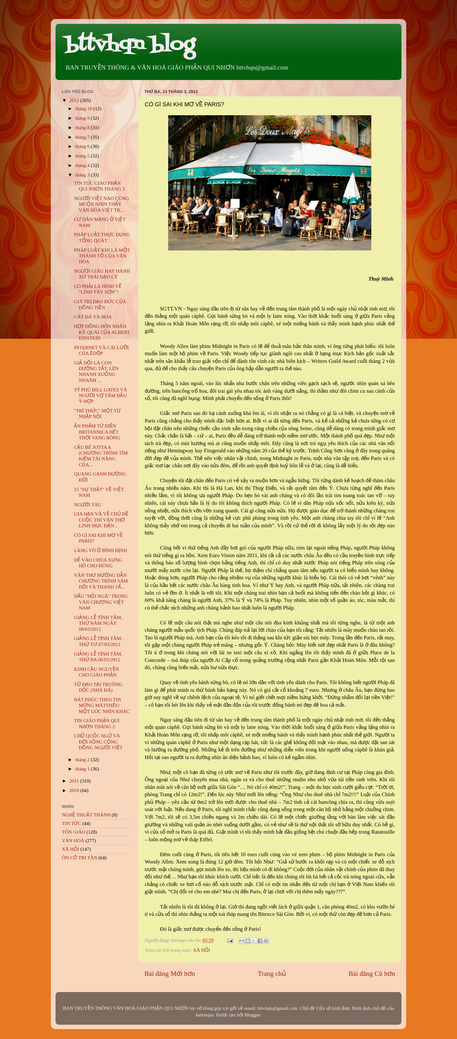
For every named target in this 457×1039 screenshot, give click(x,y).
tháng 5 (83, 155)
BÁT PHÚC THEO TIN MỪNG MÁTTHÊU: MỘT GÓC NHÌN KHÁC (101, 705)
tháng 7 (83, 137)
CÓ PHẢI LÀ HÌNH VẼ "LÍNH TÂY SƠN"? (98, 289)
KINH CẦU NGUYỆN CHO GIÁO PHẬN (96, 671)
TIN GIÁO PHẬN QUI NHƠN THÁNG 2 (96, 723)
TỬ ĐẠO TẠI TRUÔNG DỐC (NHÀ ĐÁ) (98, 687)
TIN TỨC (71, 823)
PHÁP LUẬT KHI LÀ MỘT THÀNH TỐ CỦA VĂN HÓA (102, 255)
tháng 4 (83, 165)
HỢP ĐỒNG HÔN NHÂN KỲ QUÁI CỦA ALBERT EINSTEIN (102, 332)
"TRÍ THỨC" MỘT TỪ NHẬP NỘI (97, 413)
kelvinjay (205, 1014)
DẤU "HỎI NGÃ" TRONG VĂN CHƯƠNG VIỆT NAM (101, 601)
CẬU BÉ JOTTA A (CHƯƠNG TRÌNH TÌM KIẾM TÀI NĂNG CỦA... (101, 455)
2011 (75, 780)
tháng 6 (83, 146)
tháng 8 (83, 127)
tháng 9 (83, 118)
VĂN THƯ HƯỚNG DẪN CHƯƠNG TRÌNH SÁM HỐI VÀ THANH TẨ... (101, 580)
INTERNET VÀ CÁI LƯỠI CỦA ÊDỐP (101, 350)
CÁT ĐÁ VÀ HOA (93, 316)
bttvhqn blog (130, 45)
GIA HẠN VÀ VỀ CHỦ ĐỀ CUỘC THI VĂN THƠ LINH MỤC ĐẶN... (101, 519)
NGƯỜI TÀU (87, 504)
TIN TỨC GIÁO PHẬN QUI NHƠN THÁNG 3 (99, 185)
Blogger (252, 1014)
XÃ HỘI (201, 950)
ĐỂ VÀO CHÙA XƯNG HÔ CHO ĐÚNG (98, 562)
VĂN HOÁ (73, 840)
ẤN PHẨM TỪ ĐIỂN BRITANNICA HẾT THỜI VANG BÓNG (97, 431)
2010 (75, 790)
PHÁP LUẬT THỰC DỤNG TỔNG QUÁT (102, 237)
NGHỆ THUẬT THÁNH (86, 814)
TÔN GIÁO (73, 832)
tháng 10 (84, 108)
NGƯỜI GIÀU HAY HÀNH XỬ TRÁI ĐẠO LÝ (102, 273)
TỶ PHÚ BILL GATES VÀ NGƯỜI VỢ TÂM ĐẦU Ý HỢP (100, 395)
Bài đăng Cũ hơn (371, 973)
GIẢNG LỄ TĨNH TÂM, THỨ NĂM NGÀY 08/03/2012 (98, 623)
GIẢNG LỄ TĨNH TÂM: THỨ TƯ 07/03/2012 (98, 641)
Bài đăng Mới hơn (169, 973)
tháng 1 (83, 768)
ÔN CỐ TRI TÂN (79, 857)
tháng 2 (83, 759)
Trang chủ (272, 973)
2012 (75, 100)
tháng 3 (83, 174)
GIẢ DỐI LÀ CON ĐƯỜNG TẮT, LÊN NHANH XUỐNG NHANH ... (96, 371)
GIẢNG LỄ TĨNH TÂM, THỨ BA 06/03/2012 (98, 656)
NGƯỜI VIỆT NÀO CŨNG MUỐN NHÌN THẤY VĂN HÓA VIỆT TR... (101, 204)
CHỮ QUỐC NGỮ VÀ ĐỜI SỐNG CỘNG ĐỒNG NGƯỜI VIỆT (98, 741)
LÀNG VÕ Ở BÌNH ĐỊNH (100, 550)
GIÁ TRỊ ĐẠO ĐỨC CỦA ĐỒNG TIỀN (100, 304)
